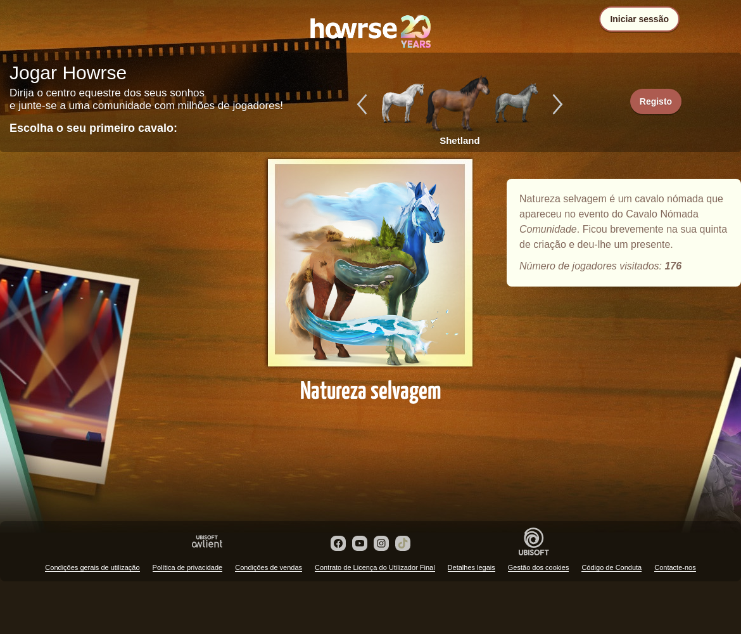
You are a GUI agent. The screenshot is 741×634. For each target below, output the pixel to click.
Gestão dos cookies (538, 567)
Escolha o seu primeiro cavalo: (93, 128)
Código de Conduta (611, 567)
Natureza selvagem (371, 274)
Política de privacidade (188, 567)
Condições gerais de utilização (92, 567)
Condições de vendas (268, 567)
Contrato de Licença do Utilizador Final (375, 567)
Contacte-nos (674, 567)
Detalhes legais (471, 567)
